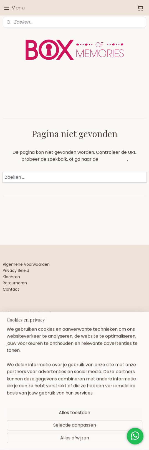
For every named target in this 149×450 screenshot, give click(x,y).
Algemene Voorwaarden (26, 264)
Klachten (11, 277)
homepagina (113, 159)
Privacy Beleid (16, 270)
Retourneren (15, 283)
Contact (11, 289)
